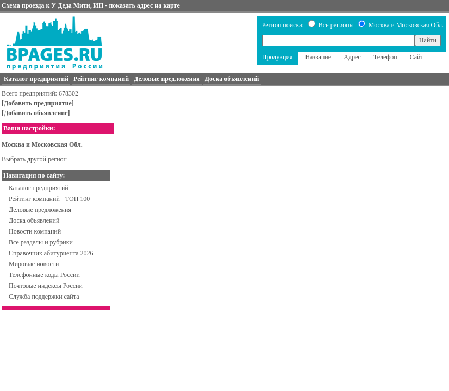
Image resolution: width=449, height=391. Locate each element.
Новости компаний (35, 231)
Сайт (416, 57)
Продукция (277, 57)
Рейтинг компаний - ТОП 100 (49, 199)
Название (318, 57)
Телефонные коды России (44, 275)
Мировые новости (34, 264)
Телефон (385, 57)
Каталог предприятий (38, 188)
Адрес (352, 57)
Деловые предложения (40, 209)
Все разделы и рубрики (41, 242)
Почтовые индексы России (46, 285)
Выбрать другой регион (34, 159)
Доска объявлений (34, 220)
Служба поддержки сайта (44, 296)
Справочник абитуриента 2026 (51, 253)
